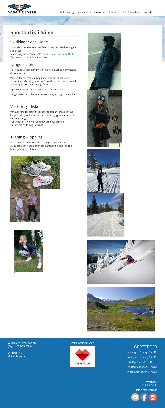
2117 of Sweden (46, 54)
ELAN (47, 89)
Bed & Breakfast (132, 12)
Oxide (71, 54)
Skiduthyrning (67, 12)
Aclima (33, 57)
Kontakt (148, 12)
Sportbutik (114, 12)
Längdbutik (84, 12)
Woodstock (22, 57)
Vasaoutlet (99, 12)
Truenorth (61, 54)
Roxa (60, 89)
